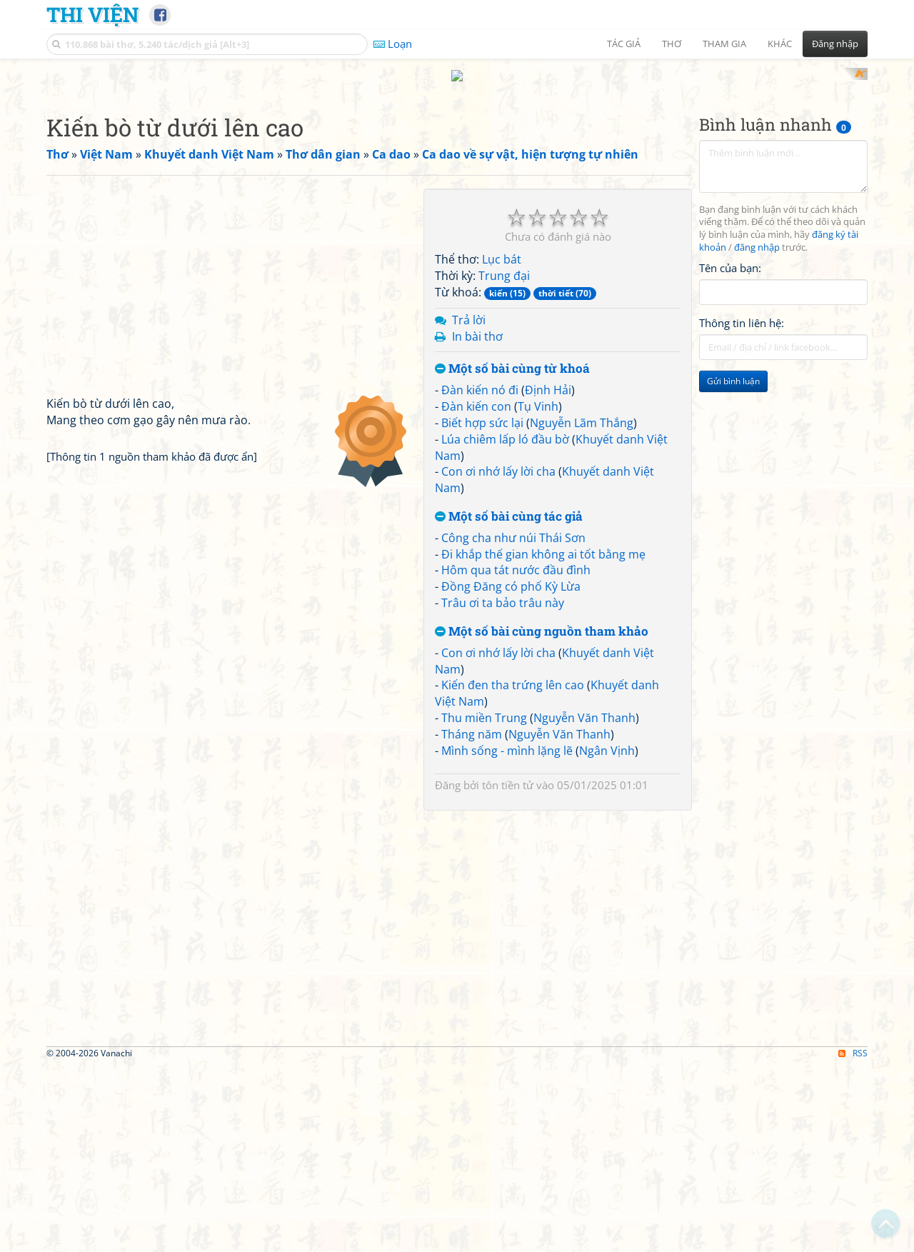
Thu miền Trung (484, 904)
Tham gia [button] (724, 43)
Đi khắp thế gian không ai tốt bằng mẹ (543, 740)
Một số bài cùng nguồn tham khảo (541, 818)
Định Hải (548, 577)
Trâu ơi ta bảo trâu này (502, 790)
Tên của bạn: (730, 454)
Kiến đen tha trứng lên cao (512, 872)
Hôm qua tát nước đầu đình (516, 757)
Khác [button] (780, 43)
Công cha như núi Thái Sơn (513, 724)
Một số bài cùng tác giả (509, 704)
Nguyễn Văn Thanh (584, 904)
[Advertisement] (457, 168)
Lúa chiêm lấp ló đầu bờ (505, 625)
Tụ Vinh (538, 593)
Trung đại (504, 463)
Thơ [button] (671, 43)
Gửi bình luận (733, 568)
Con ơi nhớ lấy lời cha (498, 658)
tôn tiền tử (507, 971)
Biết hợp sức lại (482, 609)
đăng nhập (757, 435)
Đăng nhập (835, 43)
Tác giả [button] (624, 43)
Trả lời (469, 506)
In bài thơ (477, 523)
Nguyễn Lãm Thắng (581, 609)
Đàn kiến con (476, 593)
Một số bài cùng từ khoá (512, 556)
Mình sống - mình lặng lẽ (507, 937)
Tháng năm (471, 920)
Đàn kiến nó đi (479, 577)
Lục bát (501, 446)
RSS (853, 1239)
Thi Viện (92, 14)
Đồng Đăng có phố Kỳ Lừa (511, 773)
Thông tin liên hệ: (741, 510)
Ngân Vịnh (607, 937)
